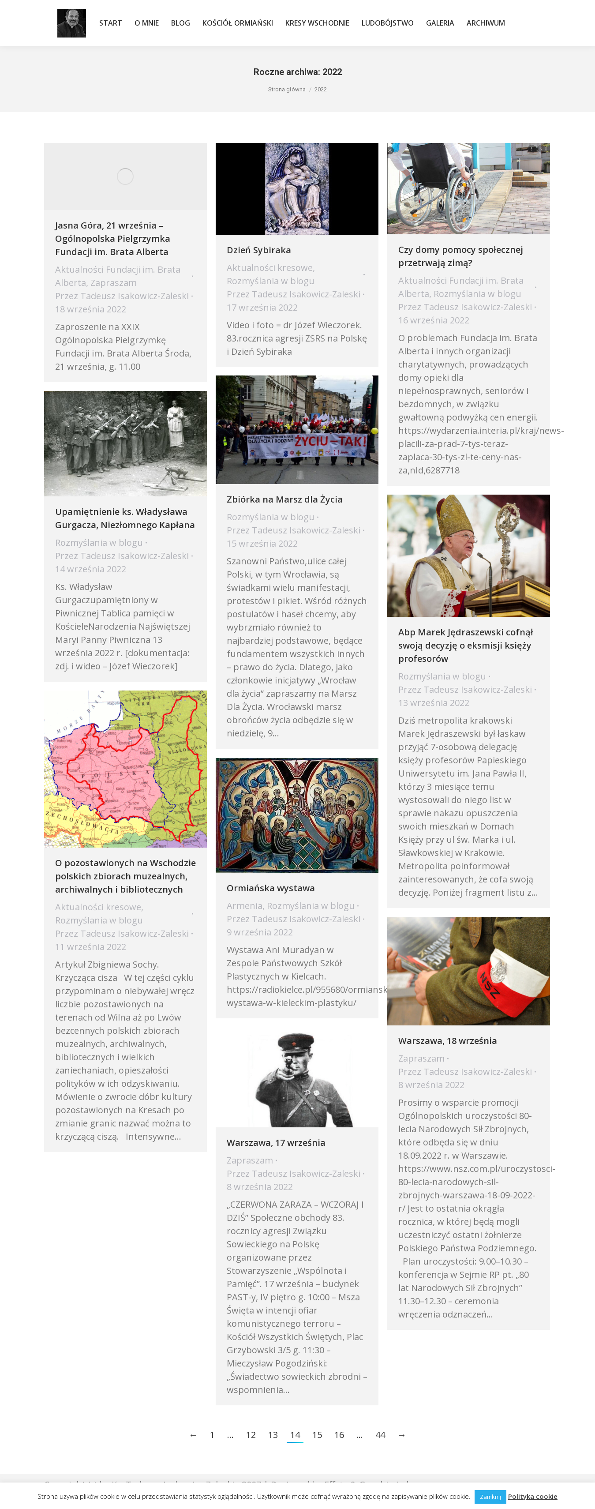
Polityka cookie (533, 1496)
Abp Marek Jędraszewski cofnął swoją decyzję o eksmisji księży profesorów (465, 645)
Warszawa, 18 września (447, 1041)
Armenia (244, 906)
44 (380, 1435)
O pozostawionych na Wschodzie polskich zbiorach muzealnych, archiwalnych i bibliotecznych (125, 876)
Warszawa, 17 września (276, 1143)
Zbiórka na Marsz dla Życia (285, 499)
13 (273, 1435)
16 (339, 1435)
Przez (122, 296)
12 (251, 1435)
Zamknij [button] (490, 1497)
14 (295, 1435)
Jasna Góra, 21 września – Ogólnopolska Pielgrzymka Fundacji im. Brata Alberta (112, 238)
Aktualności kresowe (270, 268)
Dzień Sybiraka (259, 250)
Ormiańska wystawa (271, 888)
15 (317, 1435)
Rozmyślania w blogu (270, 281)
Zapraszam (113, 283)
